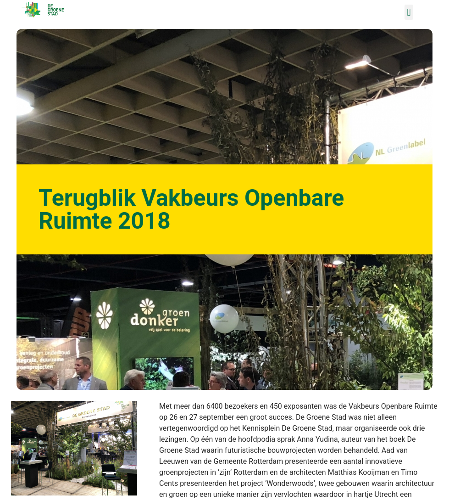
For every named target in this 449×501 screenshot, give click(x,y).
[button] (409, 12)
